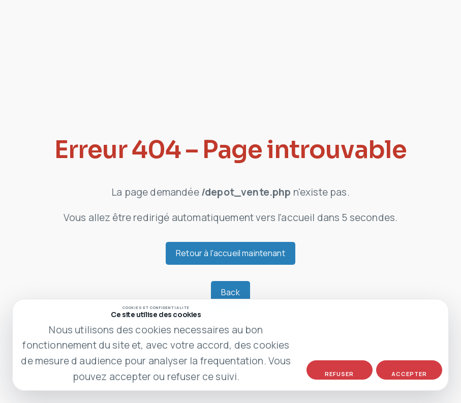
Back (230, 292)
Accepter (409, 374)
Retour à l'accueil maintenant (230, 253)
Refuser (339, 374)
